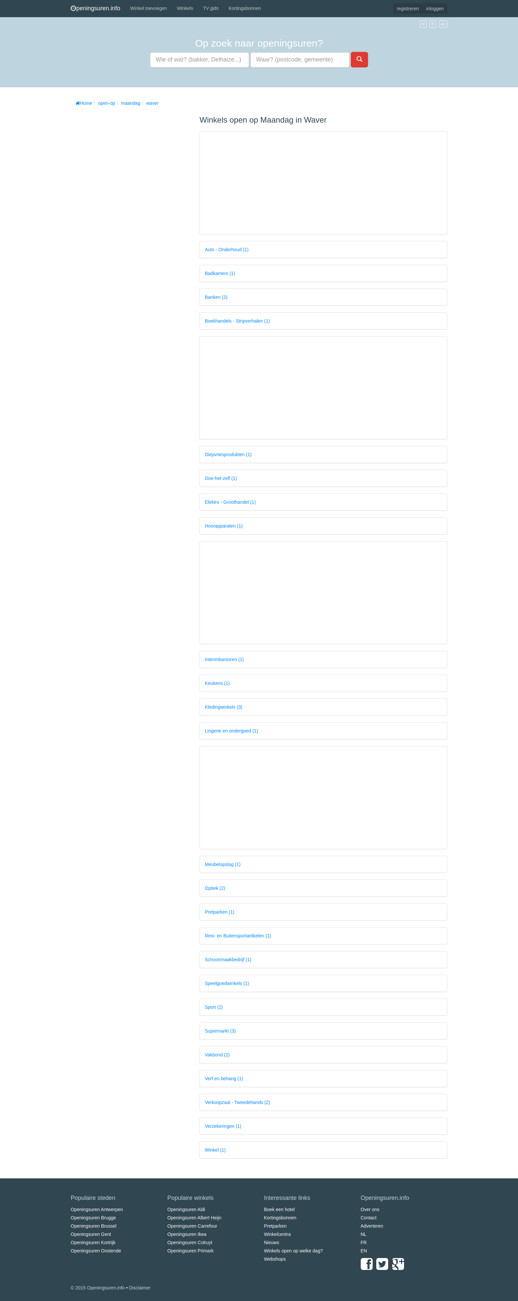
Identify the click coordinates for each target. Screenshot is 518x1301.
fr (432, 24)
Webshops (275, 1259)
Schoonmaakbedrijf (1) (228, 959)
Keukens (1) (217, 683)
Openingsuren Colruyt (189, 1242)
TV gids (210, 8)
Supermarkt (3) (220, 1031)
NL (364, 1234)
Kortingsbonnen (245, 8)
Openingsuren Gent (91, 1234)
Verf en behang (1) (224, 1078)
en (443, 24)
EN (364, 1250)
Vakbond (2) (217, 1054)
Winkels (185, 8)
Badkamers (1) (220, 273)
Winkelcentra (277, 1234)
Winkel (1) (215, 1150)
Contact (369, 1217)
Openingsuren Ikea (186, 1234)
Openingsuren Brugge (93, 1217)
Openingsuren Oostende (96, 1250)
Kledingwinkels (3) (223, 707)
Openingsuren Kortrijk (93, 1242)
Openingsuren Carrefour (192, 1226)
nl (423, 24)
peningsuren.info (95, 8)
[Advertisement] (120, 208)
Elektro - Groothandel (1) (230, 502)
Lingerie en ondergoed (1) (231, 730)
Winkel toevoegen (148, 8)
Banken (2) (216, 297)
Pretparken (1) (219, 912)
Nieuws (271, 1242)
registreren (408, 8)
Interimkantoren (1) (224, 659)
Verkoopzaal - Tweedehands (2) (237, 1102)
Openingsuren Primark (190, 1250)
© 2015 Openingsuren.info (98, 1287)
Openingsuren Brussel (94, 1226)
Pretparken (275, 1226)
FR (364, 1242)
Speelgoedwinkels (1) (227, 983)
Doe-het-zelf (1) (221, 478)
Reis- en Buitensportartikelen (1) (238, 935)
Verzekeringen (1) (223, 1126)
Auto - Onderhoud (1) (226, 249)
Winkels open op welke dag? (293, 1250)
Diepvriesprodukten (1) (228, 454)
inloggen (435, 8)
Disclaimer (139, 1287)
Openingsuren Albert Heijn (194, 1217)
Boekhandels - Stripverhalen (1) (237, 321)
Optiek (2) (215, 888)
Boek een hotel (279, 1209)
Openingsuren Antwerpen (97, 1209)
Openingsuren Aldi (186, 1209)
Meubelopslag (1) (222, 864)
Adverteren (372, 1226)
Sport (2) (214, 1007)
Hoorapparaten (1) (223, 526)
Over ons (370, 1209)
